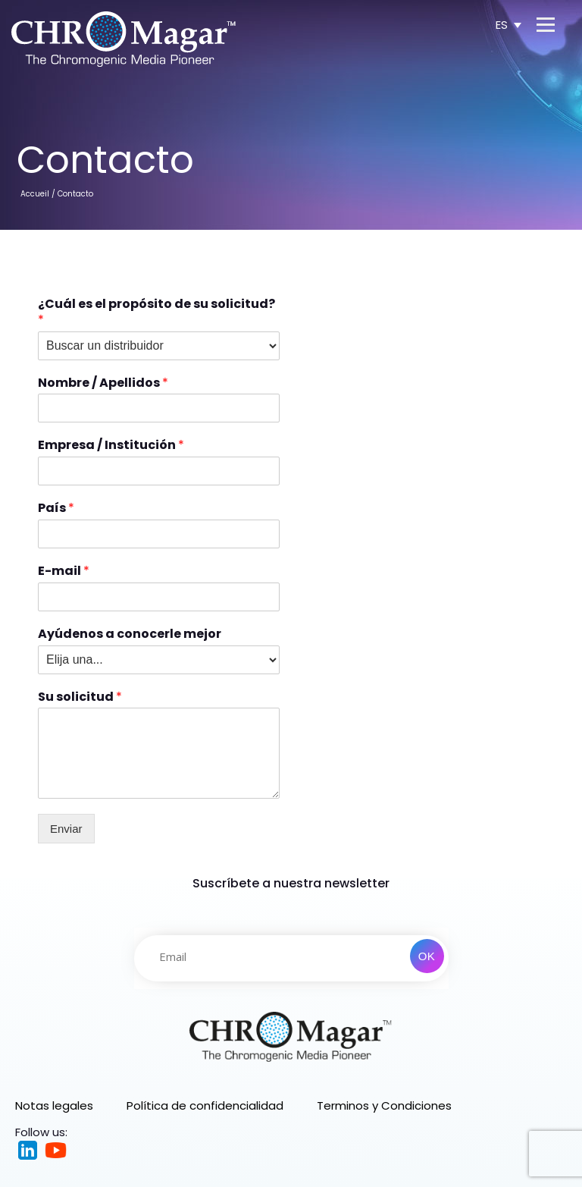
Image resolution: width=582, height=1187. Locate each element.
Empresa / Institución (111, 446)
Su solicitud (80, 697)
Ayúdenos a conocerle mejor (129, 634)
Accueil (34, 193)
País (56, 509)
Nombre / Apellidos (103, 383)
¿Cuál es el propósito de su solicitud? (156, 312)
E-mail (63, 571)
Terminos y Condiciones (384, 1105)
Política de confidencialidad (205, 1105)
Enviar (66, 828)
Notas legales (54, 1105)
